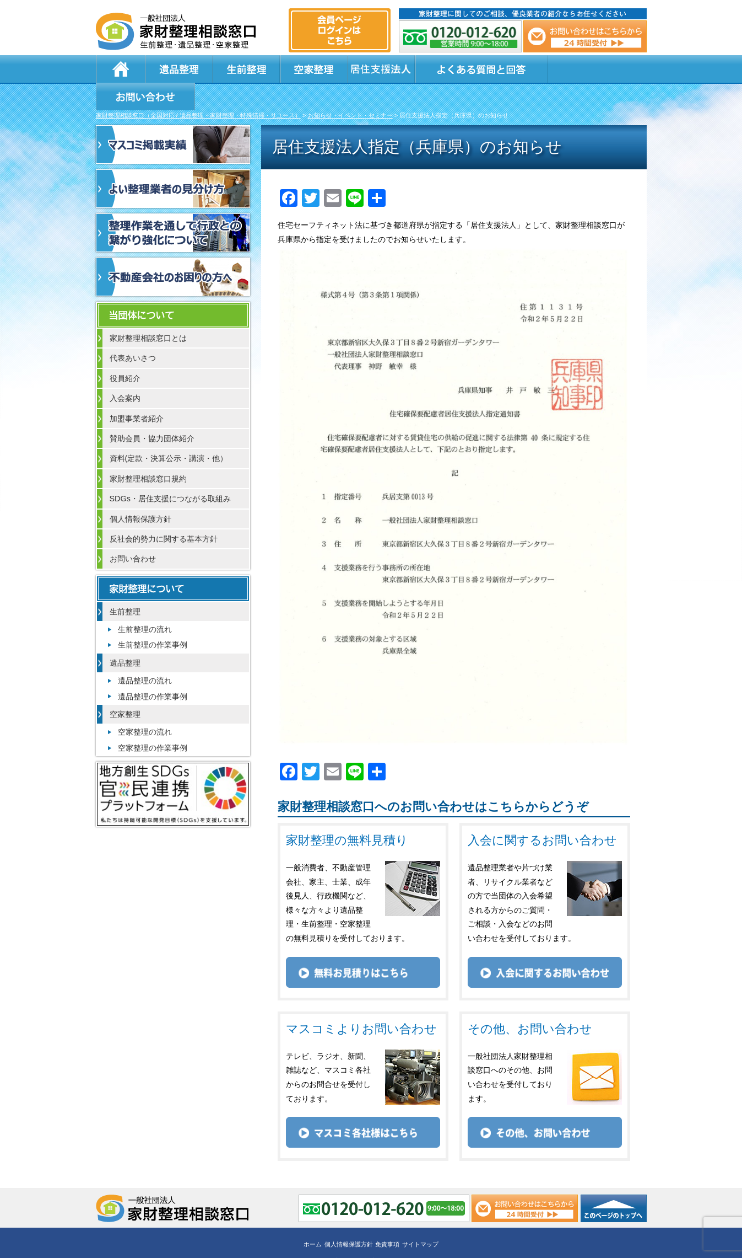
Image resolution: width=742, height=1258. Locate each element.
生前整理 (245, 69)
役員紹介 (125, 351)
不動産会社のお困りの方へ (173, 250)
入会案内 (125, 371)
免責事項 (387, 1217)
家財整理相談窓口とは (148, 311)
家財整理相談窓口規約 (148, 452)
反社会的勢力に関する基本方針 (164, 512)
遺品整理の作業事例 (152, 670)
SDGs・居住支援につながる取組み (170, 472)
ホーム (120, 69)
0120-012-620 (460, 36)
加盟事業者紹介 (137, 392)
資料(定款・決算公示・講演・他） (169, 431)
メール (585, 36)
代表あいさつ (133, 331)
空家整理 (311, 69)
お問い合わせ (592, 69)
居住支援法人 (377, 69)
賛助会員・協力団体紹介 (152, 412)
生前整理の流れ (145, 602)
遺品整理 (178, 69)
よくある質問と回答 (476, 69)
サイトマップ (420, 1217)
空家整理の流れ (145, 705)
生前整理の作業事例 (152, 618)
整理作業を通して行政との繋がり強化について (173, 206)
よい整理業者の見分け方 (173, 162)
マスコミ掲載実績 (173, 118)
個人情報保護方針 (140, 492)
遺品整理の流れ (145, 654)
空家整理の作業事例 (152, 721)
